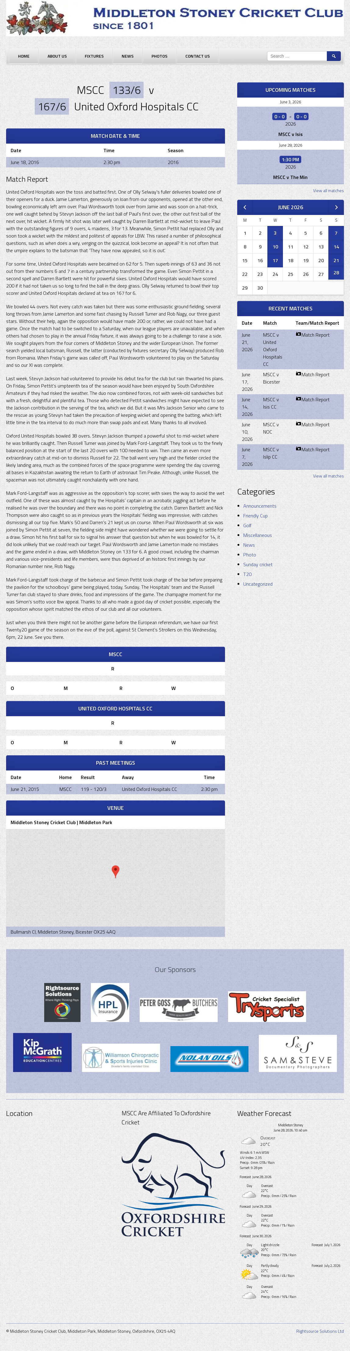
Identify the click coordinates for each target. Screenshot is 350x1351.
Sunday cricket (258, 564)
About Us (57, 56)
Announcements (260, 505)
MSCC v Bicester (271, 378)
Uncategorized (258, 584)
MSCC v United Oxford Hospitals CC (272, 349)
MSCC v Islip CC (271, 453)
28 (336, 272)
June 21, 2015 (25, 789)
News (128, 56)
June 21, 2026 (247, 342)
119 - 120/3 (93, 789)
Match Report (312, 334)
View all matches (328, 190)
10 (275, 246)
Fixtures (94, 56)
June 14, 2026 (247, 407)
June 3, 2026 (290, 102)
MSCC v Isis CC (271, 403)
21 (336, 260)
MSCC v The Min (290, 177)
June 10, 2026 (247, 432)
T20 (247, 574)
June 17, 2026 (247, 382)
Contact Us (197, 56)
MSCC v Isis (290, 134)
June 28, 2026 (290, 145)
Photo (249, 554)
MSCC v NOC (271, 428)
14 (336, 246)
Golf (247, 525)
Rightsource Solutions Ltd (320, 1331)
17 (275, 260)
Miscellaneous (257, 535)
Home (24, 56)
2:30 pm (209, 789)
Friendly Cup (255, 515)
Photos (159, 56)
